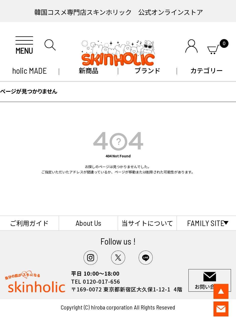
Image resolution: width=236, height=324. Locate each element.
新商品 (88, 70)
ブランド (147, 70)
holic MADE (29, 70)
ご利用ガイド (29, 223)
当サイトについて (147, 223)
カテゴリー (206, 70)
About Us (88, 222)
